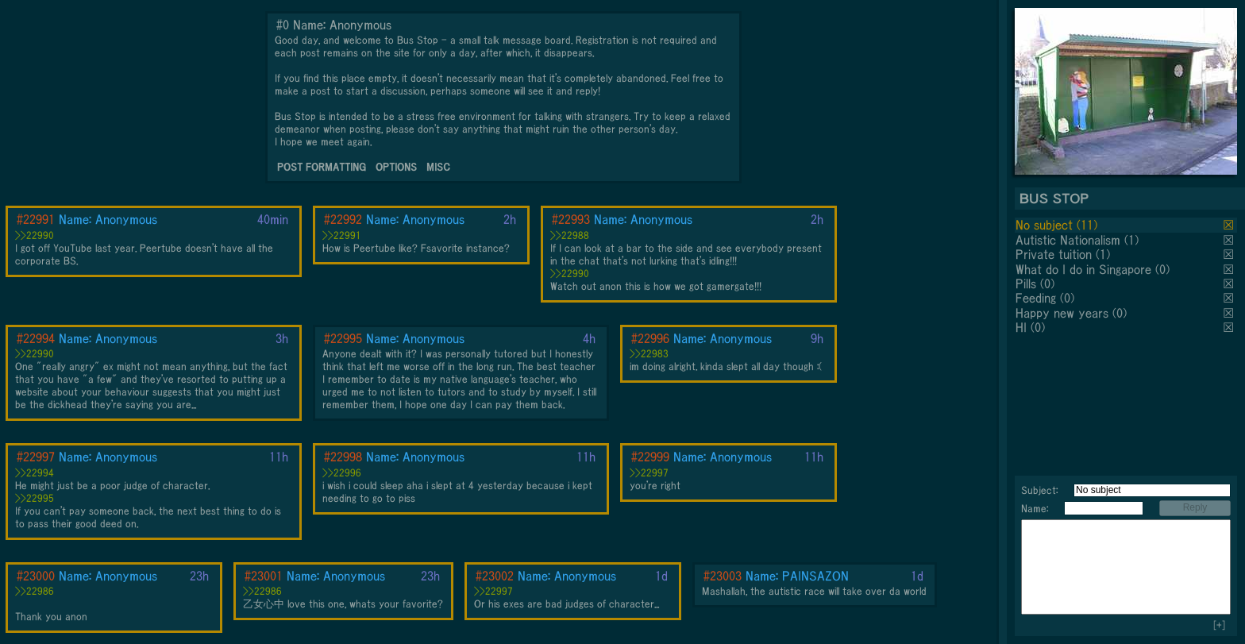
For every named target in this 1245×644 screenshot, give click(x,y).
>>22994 (34, 473)
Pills (1026, 283)
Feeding (1036, 297)
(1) (1131, 239)
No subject (1046, 224)
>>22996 (341, 473)
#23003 (722, 575)
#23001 (264, 575)
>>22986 (34, 591)
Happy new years (1062, 313)
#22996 (650, 338)
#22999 (650, 456)
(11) (1087, 224)
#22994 (36, 338)
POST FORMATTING (321, 167)
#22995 (343, 338)
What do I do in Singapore (1083, 269)
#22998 (343, 456)
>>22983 (649, 354)
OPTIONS (396, 167)
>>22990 (34, 235)
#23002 (495, 575)
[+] (1219, 625)
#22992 (343, 219)
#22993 (571, 219)
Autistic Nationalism (1068, 239)
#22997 (36, 456)
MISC (438, 167)
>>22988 (569, 235)
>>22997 (649, 473)
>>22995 (34, 498)
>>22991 (341, 235)
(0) (1162, 269)
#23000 (36, 575)
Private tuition (1054, 254)
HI (1021, 327)
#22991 (36, 219)
